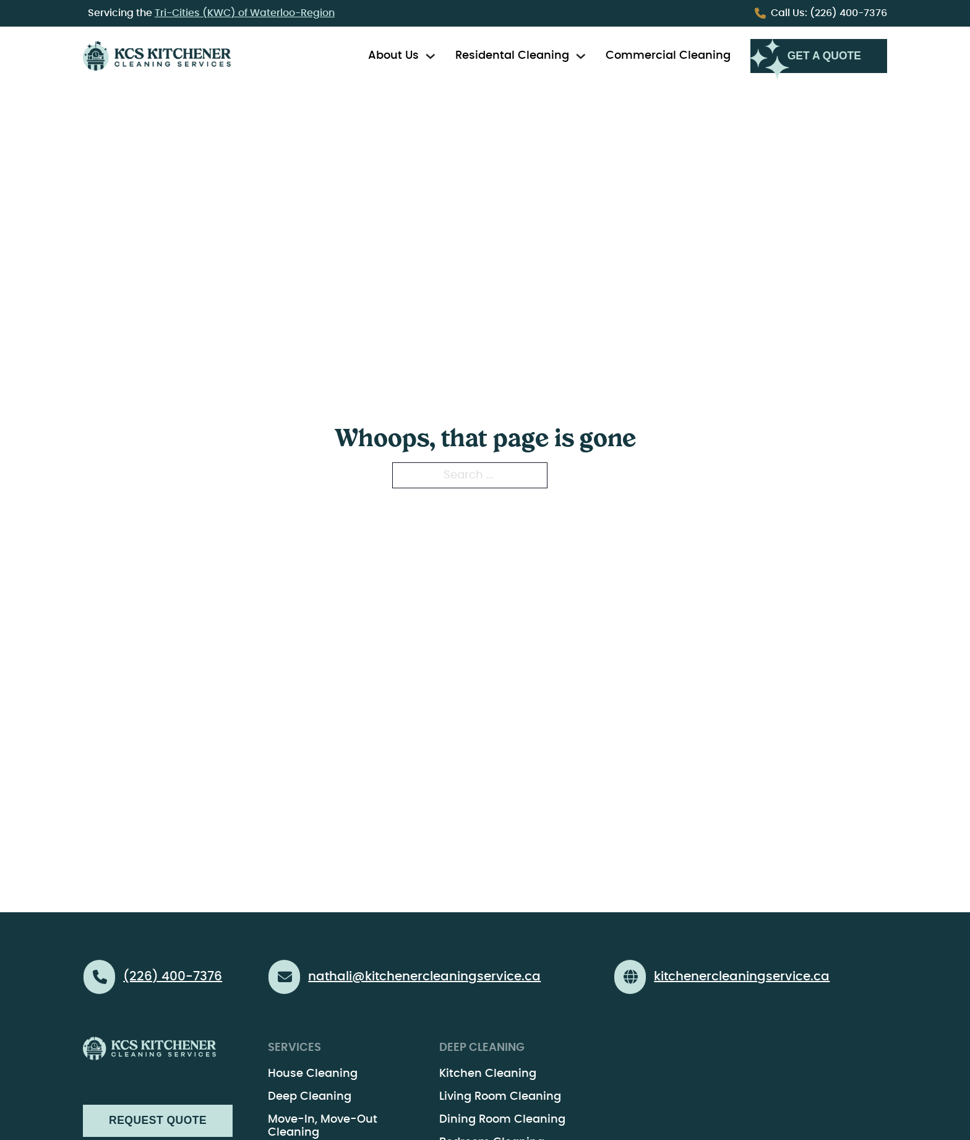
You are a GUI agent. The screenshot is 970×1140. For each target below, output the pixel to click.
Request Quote (158, 1120)
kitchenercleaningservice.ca (742, 976)
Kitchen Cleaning (487, 1073)
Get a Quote (824, 56)
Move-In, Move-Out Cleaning (322, 1126)
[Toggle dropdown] (430, 56)
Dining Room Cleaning (502, 1119)
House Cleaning (313, 1073)
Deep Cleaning (309, 1096)
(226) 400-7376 (829, 13)
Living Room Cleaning (500, 1096)
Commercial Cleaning (668, 55)
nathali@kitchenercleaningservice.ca (424, 976)
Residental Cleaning (512, 55)
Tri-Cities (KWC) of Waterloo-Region (245, 13)
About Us (393, 55)
